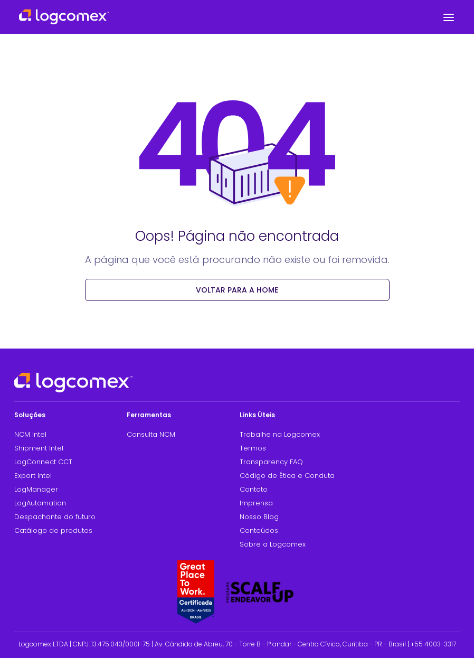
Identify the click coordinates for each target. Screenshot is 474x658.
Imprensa (256, 503)
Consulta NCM (151, 434)
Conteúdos (259, 530)
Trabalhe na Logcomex (280, 434)
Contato (254, 489)
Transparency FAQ (271, 462)
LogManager (36, 489)
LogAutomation (40, 503)
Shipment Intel (38, 448)
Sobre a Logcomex (273, 544)
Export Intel (33, 476)
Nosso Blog (259, 517)
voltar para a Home (237, 290)
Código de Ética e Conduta (287, 476)
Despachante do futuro (55, 517)
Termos (253, 448)
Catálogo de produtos (53, 530)
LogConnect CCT (43, 462)
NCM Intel (30, 434)
